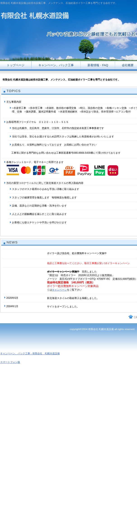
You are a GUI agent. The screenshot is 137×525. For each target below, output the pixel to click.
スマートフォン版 (10, 362)
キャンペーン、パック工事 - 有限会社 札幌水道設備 (30, 353)
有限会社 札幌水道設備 (45, 14)
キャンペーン (59, 289)
